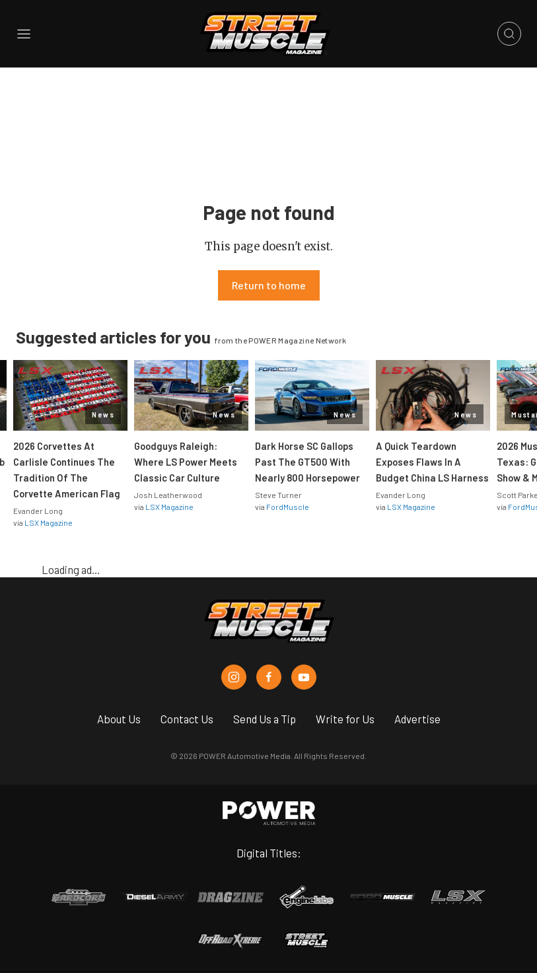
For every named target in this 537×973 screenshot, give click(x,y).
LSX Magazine (48, 522)
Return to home (269, 285)
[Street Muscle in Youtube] (303, 677)
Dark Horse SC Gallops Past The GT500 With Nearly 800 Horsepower (307, 462)
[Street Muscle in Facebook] (268, 677)
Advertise (417, 718)
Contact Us (187, 718)
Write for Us (345, 718)
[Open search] (509, 34)
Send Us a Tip (264, 718)
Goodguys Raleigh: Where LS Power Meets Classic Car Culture (185, 462)
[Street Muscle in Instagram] (233, 677)
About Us (119, 718)
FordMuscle (287, 506)
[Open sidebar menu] (24, 34)
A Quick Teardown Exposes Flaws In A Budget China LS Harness (432, 462)
